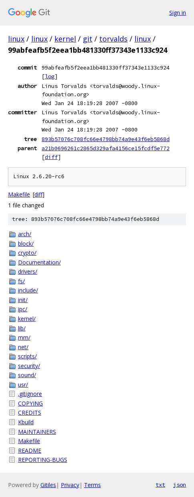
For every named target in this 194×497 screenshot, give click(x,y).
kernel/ (27, 318)
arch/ (24, 234)
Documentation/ (39, 262)
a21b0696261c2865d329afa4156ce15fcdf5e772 (106, 148)
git (87, 39)
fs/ (21, 281)
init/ (23, 300)
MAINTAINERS (37, 431)
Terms (92, 485)
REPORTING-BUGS (42, 459)
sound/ (27, 375)
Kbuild (26, 422)
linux (16, 39)
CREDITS (29, 412)
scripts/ (27, 356)
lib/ (22, 328)
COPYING (30, 403)
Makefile (19, 194)
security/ (29, 366)
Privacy (70, 485)
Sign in (177, 12)
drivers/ (27, 271)
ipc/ (22, 309)
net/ (23, 347)
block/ (26, 243)
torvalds (113, 39)
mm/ (24, 337)
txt (160, 484)
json (179, 484)
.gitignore (30, 394)
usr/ (23, 384)
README (29, 450)
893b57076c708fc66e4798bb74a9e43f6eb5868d (106, 139)
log (49, 76)
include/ (28, 290)
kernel (65, 39)
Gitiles (48, 485)
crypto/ (27, 252)
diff (51, 157)
